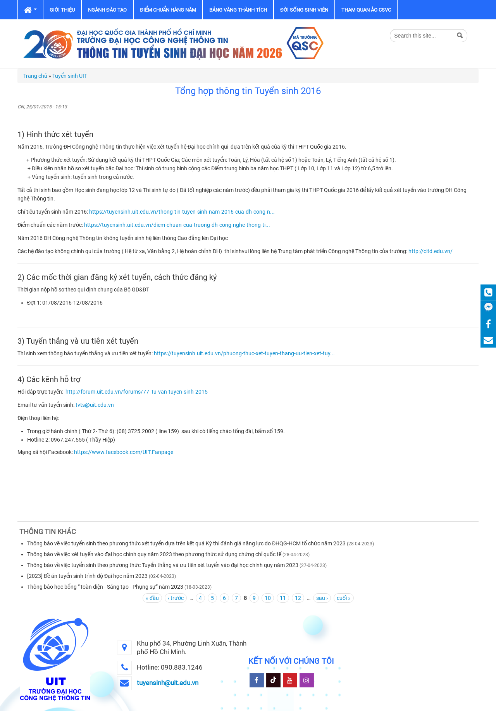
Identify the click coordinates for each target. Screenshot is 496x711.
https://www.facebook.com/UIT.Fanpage (123, 452)
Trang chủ (35, 76)
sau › (322, 598)
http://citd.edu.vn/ (430, 251)
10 (268, 598)
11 (283, 598)
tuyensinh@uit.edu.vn (167, 683)
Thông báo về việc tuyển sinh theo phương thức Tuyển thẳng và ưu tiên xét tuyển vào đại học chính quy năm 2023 (162, 565)
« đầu (152, 598)
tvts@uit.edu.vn (95, 405)
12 (298, 598)
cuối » (344, 598)
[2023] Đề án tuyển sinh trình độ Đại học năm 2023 (87, 576)
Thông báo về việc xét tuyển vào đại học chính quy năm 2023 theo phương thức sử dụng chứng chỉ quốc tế (154, 554)
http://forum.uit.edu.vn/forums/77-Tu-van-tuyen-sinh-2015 (136, 392)
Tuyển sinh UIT (69, 76)
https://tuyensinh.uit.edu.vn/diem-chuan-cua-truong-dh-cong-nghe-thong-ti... (177, 225)
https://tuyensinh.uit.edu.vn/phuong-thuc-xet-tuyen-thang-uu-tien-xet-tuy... (244, 353)
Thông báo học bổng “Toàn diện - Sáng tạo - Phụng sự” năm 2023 (105, 587)
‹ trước (176, 598)
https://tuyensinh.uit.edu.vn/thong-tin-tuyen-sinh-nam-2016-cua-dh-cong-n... (182, 212)
